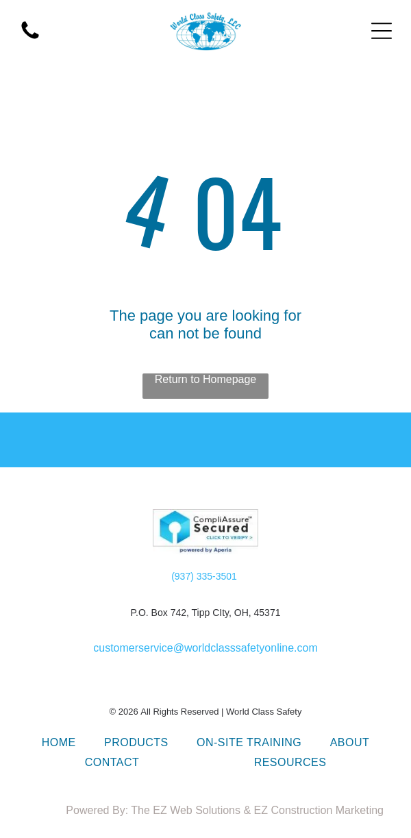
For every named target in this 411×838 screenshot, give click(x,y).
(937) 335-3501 (204, 576)
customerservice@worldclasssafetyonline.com (205, 648)
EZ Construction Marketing (319, 810)
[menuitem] (59, 742)
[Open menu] (381, 31)
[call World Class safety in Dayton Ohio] (30, 38)
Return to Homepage (206, 379)
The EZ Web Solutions (185, 810)
